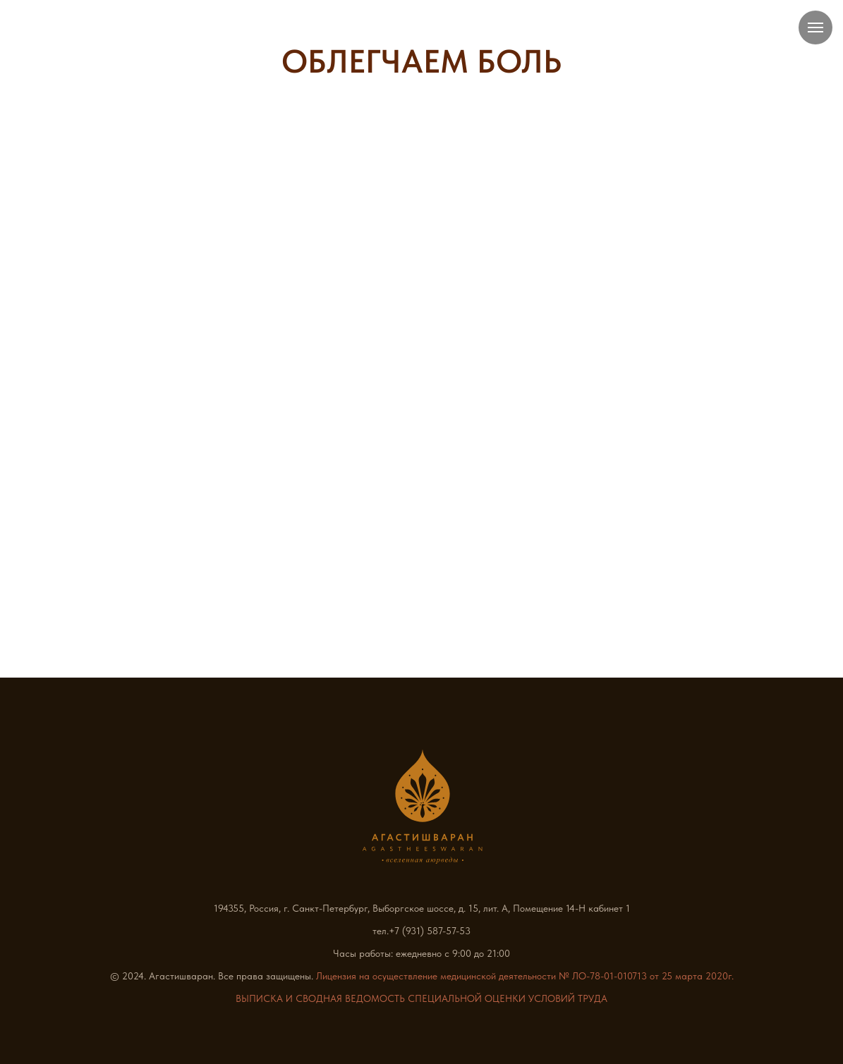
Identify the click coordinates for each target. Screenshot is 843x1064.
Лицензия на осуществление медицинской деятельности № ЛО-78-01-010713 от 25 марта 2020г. (525, 976)
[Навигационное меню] (815, 27)
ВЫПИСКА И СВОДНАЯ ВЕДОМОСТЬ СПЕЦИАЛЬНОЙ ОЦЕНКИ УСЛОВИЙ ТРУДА (421, 998)
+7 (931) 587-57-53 (430, 930)
